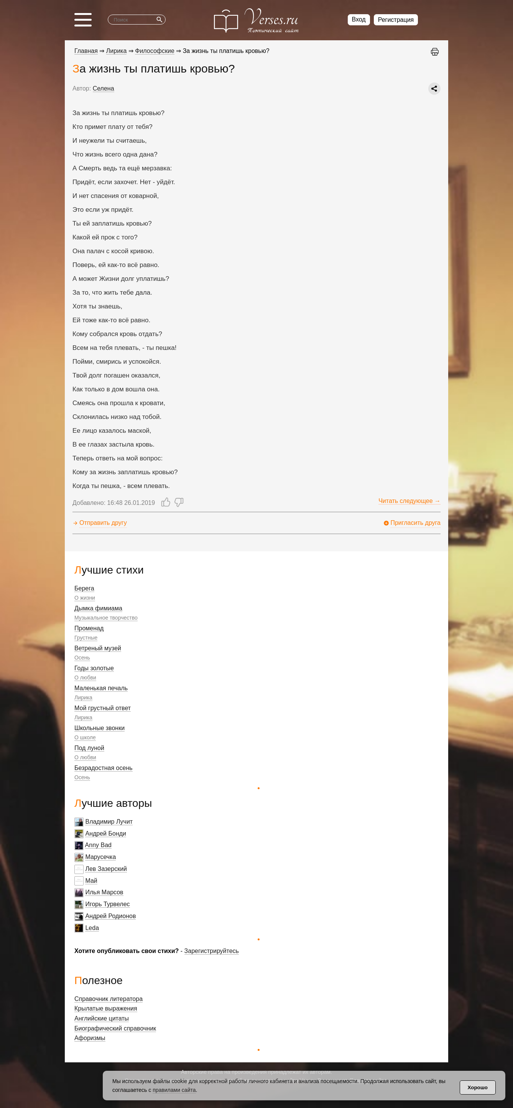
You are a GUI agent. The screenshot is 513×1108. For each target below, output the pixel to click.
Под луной (89, 748)
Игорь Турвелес (107, 904)
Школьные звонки (99, 728)
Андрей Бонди (105, 833)
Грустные (85, 638)
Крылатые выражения (105, 1008)
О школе (85, 737)
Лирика (83, 697)
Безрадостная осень (103, 768)
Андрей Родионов (110, 916)
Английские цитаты (101, 1018)
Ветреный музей (97, 648)
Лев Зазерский (106, 869)
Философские (154, 51)
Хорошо (478, 1087)
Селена (103, 88)
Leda (92, 928)
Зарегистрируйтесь (211, 951)
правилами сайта (174, 1090)
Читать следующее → (409, 501)
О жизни (84, 598)
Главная (86, 51)
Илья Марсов (104, 892)
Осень (82, 658)
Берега (84, 588)
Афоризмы (89, 1038)
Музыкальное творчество (106, 618)
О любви (85, 677)
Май (91, 880)
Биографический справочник (115, 1028)
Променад (89, 628)
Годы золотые (94, 668)
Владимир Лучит (109, 821)
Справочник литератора (108, 999)
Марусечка (100, 857)
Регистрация (396, 19)
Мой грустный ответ (102, 708)
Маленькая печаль (101, 688)
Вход (359, 19)
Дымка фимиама (98, 608)
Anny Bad (98, 845)
